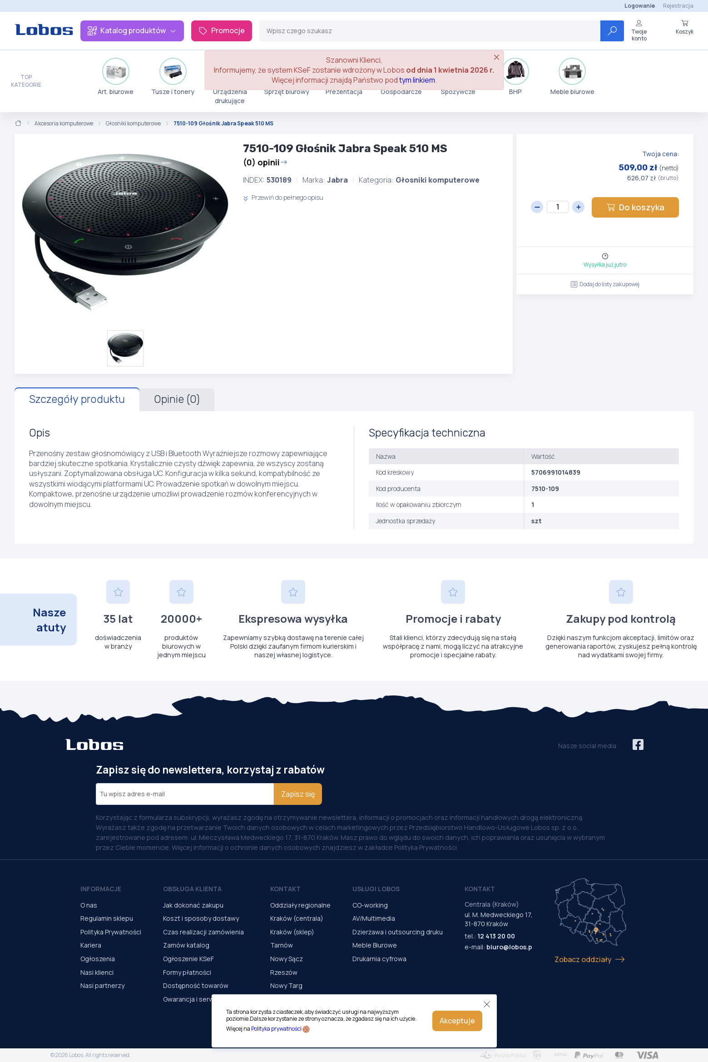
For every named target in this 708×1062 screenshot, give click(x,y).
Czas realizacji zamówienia (203, 932)
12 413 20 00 (496, 936)
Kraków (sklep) (292, 932)
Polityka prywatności (276, 1028)
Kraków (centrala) (296, 918)
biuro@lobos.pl (510, 947)
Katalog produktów (132, 30)
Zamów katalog (186, 945)
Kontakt (285, 888)
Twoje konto (639, 31)
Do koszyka (635, 207)
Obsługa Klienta (192, 888)
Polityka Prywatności (110, 932)
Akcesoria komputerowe (64, 123)
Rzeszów (283, 972)
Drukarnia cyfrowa (379, 958)
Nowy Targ (286, 985)
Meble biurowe (572, 77)
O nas (88, 905)
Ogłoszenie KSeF (188, 958)
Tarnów (281, 945)
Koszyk (684, 27)
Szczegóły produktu (77, 399)
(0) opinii (265, 162)
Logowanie (639, 6)
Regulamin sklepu (106, 918)
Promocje (221, 30)
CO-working (370, 905)
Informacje (100, 888)
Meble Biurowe (374, 945)
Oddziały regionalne (300, 905)
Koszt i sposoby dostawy (201, 918)
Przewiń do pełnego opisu (283, 197)
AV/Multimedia (373, 918)
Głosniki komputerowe (133, 123)
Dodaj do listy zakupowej (604, 284)
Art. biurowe (116, 77)
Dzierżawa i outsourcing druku (397, 932)
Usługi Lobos (376, 888)
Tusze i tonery (172, 77)
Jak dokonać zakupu (193, 905)
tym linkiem (417, 80)
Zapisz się (298, 794)
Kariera (90, 945)
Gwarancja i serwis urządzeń (205, 999)
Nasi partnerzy (102, 985)
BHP (515, 77)
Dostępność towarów (195, 985)
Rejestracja (678, 6)
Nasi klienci (97, 972)
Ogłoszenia (97, 958)
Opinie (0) (177, 399)
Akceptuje (457, 1021)
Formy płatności (187, 972)
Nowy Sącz (286, 958)
